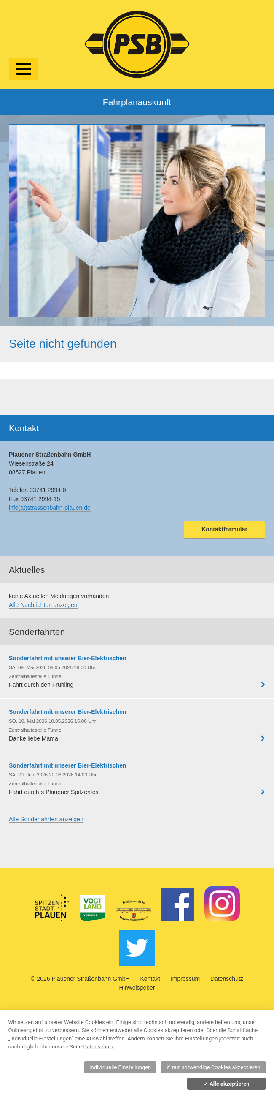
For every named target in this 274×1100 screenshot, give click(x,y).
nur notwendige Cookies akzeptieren (213, 1067)
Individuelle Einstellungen (120, 1067)
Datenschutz (226, 978)
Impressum (185, 978)
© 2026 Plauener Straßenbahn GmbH (80, 978)
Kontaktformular (224, 529)
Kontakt (150, 978)
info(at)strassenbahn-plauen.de (50, 507)
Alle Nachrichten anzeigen (43, 605)
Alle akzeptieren (227, 1084)
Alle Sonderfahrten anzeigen (46, 819)
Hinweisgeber (137, 987)
